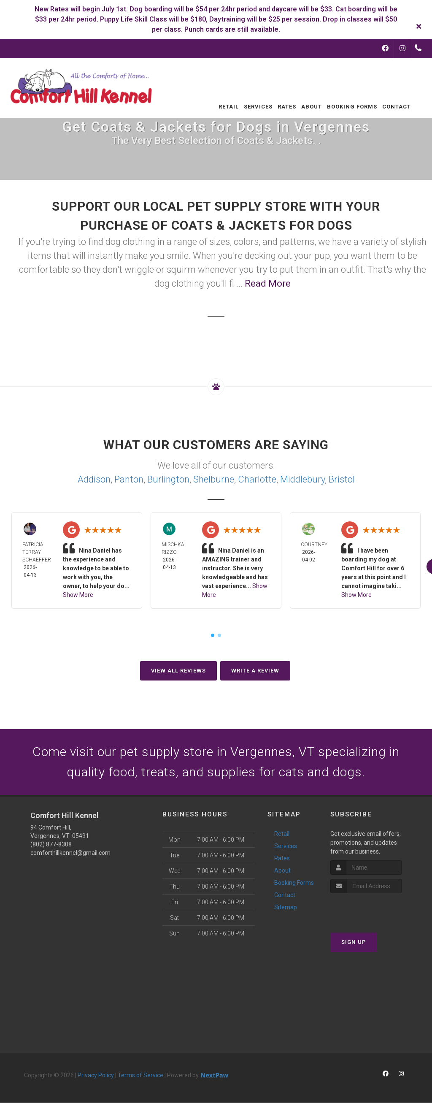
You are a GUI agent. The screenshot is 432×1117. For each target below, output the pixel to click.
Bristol (342, 479)
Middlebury (302, 479)
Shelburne (213, 479)
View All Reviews (178, 670)
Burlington (168, 479)
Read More (268, 283)
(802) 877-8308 (51, 844)
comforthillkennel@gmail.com (70, 852)
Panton (128, 479)
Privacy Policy (96, 1075)
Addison (94, 479)
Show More (78, 594)
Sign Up (353, 942)
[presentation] (375, 909)
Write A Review (255, 670)
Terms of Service (140, 1075)
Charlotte (257, 479)
